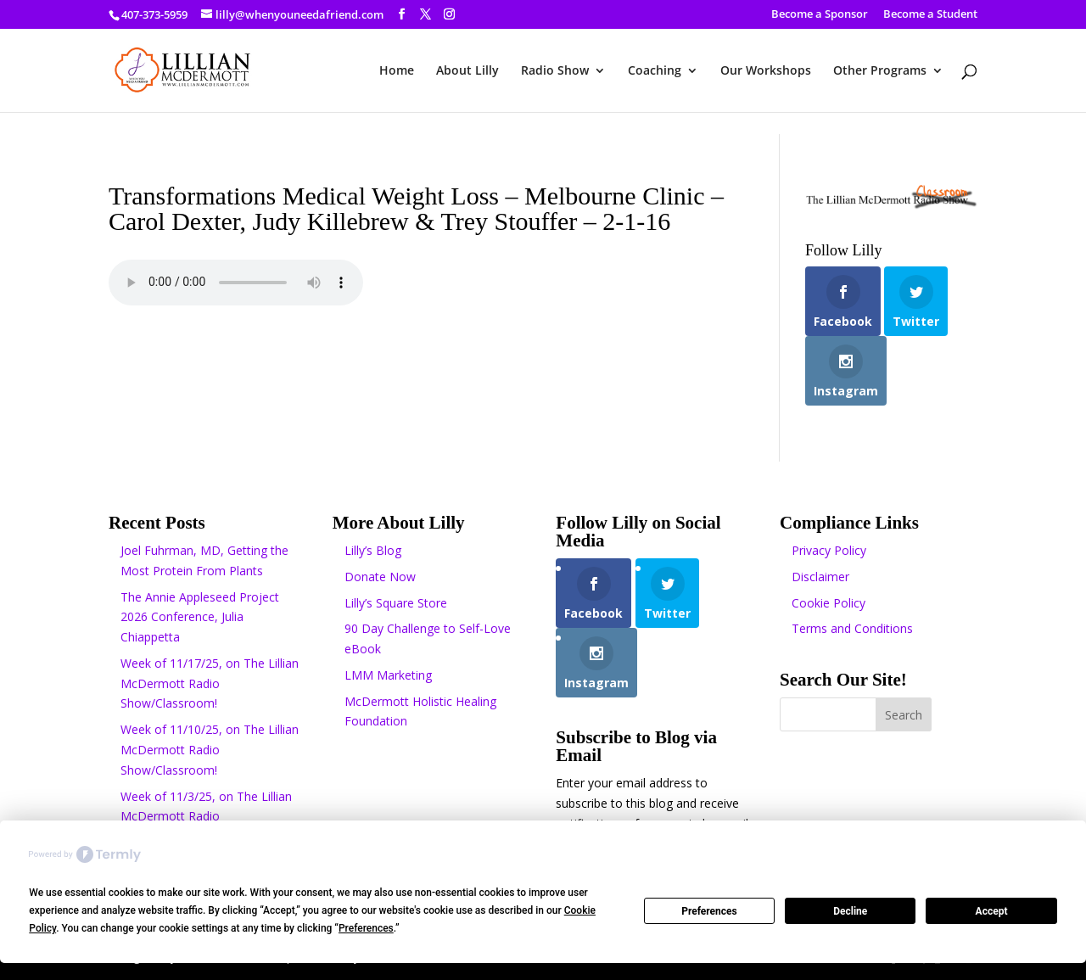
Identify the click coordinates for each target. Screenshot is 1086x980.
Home (396, 71)
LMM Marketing (388, 675)
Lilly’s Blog (372, 550)
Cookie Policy (828, 603)
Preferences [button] (366, 928)
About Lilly (467, 71)
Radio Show (555, 71)
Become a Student (930, 14)
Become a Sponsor (819, 14)
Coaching (654, 71)
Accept (992, 911)
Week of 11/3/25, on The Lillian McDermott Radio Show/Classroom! (206, 816)
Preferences (709, 911)
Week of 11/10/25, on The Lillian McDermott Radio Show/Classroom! (209, 749)
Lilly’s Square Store (395, 603)
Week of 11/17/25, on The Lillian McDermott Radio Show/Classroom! (209, 683)
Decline (850, 911)
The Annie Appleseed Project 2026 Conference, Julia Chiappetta (199, 617)
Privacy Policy (829, 550)
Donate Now (380, 576)
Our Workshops (765, 71)
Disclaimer (820, 576)
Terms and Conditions (852, 628)
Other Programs (879, 71)
